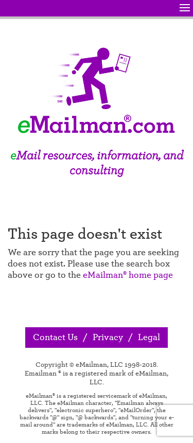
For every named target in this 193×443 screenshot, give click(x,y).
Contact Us (55, 337)
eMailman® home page (128, 275)
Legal (149, 337)
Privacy (108, 337)
